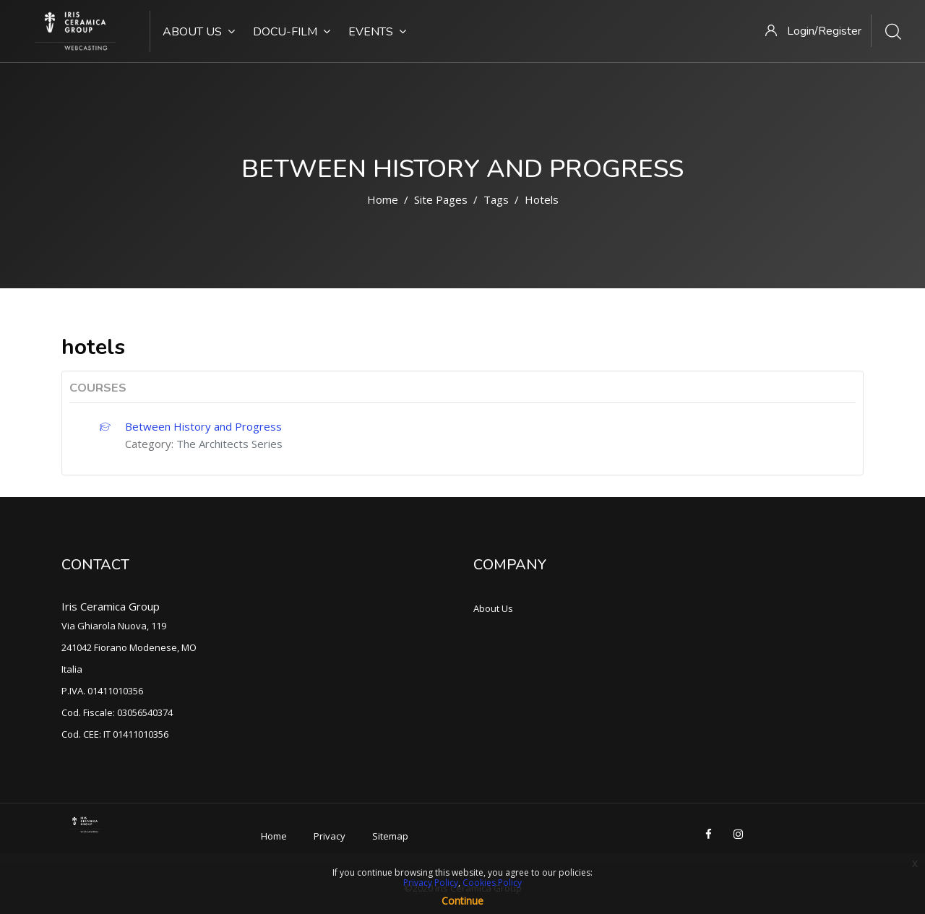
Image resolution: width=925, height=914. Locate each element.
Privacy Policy (430, 882)
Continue (462, 900)
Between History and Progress (203, 426)
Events (377, 32)
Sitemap (390, 835)
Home (382, 199)
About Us (199, 32)
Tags (496, 199)
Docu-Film (291, 32)
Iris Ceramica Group (110, 606)
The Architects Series (229, 443)
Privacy (329, 835)
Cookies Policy (492, 882)
